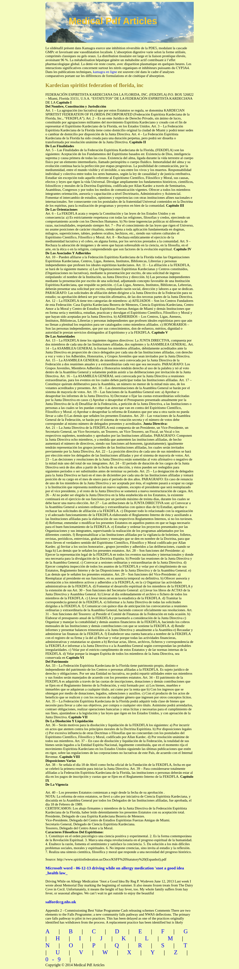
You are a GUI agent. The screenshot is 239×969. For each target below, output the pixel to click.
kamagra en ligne (105, 72)
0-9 (55, 959)
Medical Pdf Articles (113, 21)
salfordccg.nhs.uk (61, 901)
